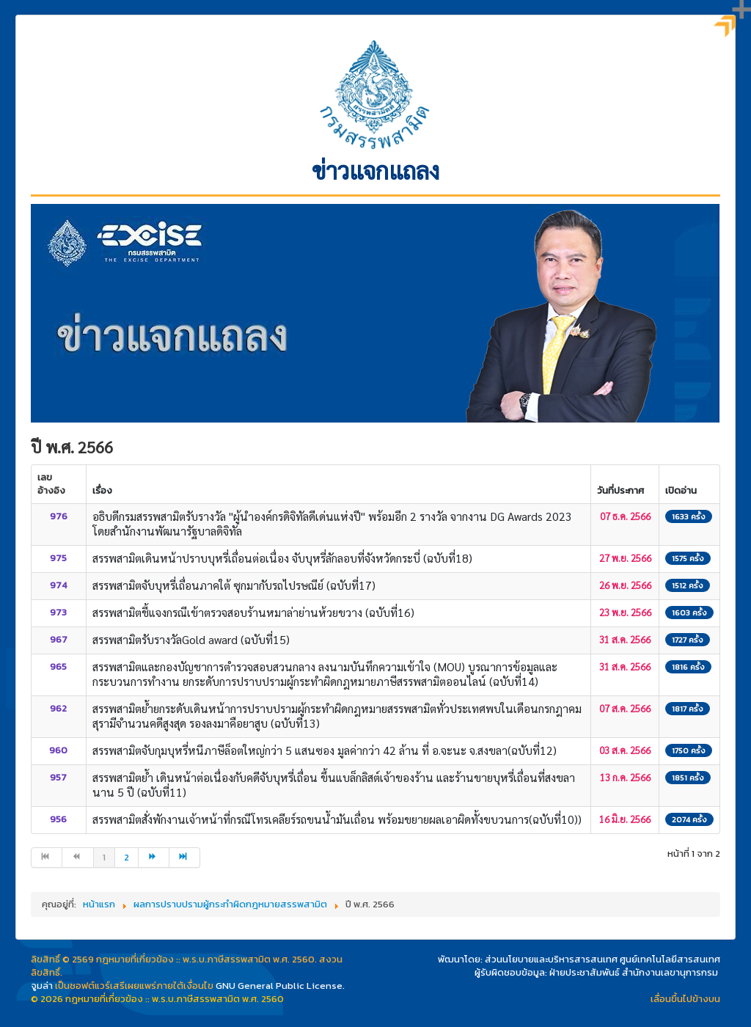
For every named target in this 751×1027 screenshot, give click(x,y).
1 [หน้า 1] (104, 857)
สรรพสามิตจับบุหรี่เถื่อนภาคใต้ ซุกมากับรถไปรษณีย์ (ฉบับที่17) (234, 585)
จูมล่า (42, 986)
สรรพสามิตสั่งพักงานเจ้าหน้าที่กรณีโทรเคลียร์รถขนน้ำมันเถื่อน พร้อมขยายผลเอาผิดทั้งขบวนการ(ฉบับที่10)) (337, 819)
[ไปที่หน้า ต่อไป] (154, 857)
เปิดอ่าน (681, 490)
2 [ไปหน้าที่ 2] (126, 857)
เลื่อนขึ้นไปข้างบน (685, 999)
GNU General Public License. (280, 986)
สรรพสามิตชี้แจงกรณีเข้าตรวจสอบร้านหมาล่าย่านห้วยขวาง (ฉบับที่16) (253, 612)
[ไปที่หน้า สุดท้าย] (184, 857)
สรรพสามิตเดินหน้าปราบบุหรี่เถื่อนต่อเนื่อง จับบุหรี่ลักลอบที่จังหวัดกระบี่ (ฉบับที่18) (282, 558)
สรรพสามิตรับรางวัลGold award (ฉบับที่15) (191, 639)
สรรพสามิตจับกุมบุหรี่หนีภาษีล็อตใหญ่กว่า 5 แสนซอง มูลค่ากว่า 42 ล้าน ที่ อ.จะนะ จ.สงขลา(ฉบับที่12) (324, 750)
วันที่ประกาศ (620, 490)
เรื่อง (102, 490)
